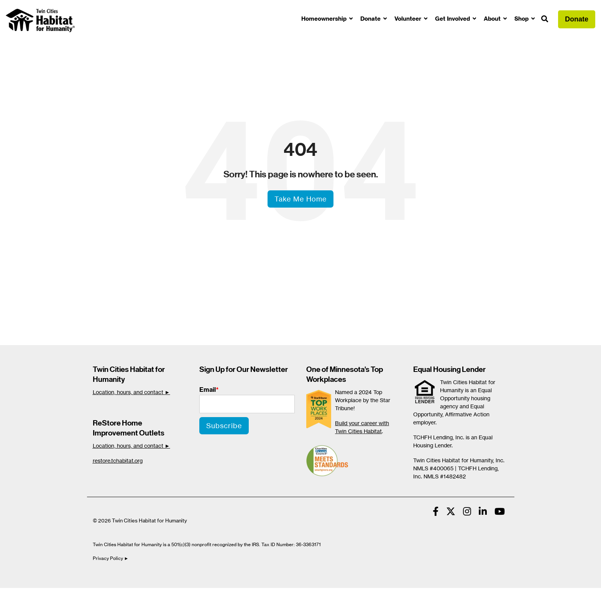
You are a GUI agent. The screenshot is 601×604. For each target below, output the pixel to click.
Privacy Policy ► (111, 558)
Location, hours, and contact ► (131, 392)
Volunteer (408, 18)
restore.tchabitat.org (118, 460)
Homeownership (324, 18)
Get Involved (453, 18)
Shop (522, 18)
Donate (371, 18)
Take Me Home (300, 199)
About (493, 18)
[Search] (544, 19)
